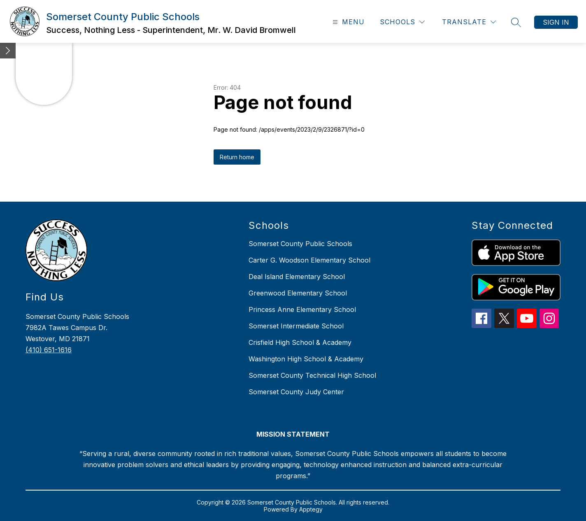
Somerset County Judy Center (296, 392)
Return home (237, 157)
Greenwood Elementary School (298, 293)
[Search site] (516, 22)
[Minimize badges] (8, 50)
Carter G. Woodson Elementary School (309, 260)
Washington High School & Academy (306, 359)
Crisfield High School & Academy (300, 342)
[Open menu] (347, 22)
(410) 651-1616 (49, 350)
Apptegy (311, 509)
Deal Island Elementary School (297, 276)
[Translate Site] (469, 22)
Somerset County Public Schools (300, 244)
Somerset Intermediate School (296, 326)
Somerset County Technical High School (312, 375)
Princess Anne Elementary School (302, 309)
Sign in (556, 22)
